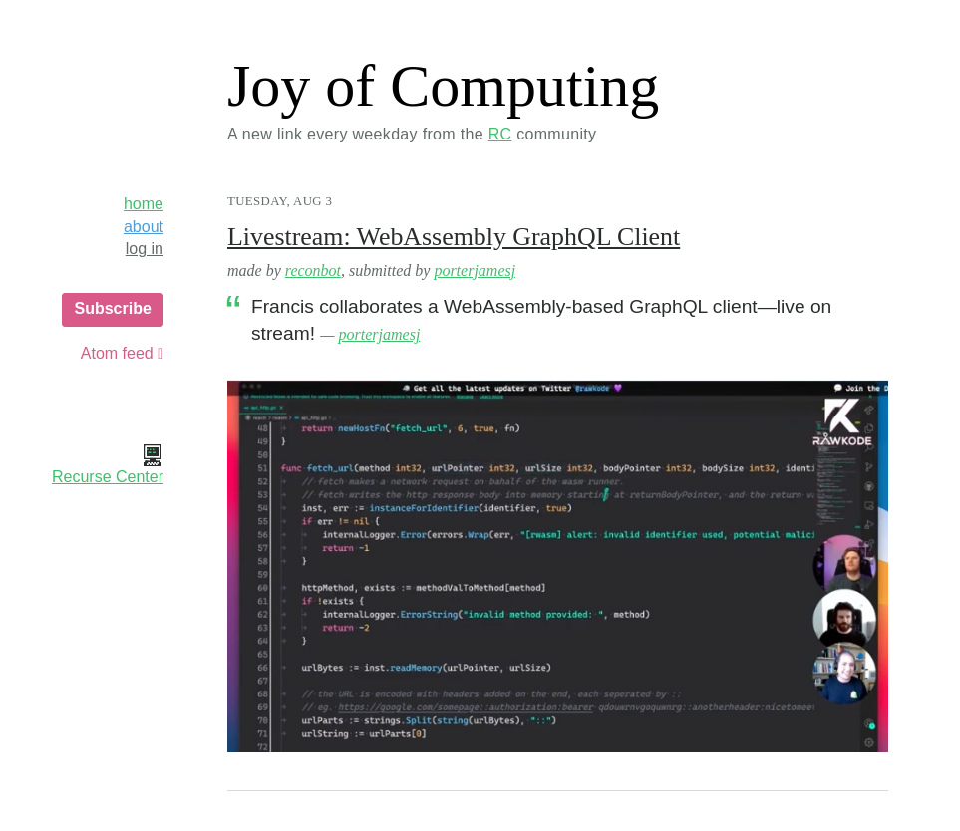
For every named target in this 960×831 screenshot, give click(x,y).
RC (500, 134)
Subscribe (112, 308)
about (143, 226)
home (143, 203)
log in (144, 248)
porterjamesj (474, 270)
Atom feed (122, 353)
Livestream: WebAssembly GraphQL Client (453, 236)
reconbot (313, 270)
